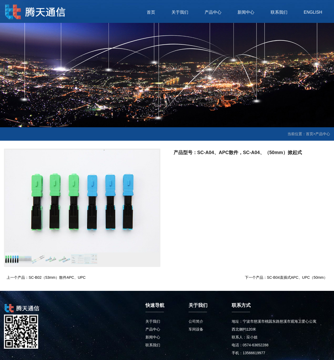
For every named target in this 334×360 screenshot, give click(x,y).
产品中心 (213, 12)
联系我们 (279, 12)
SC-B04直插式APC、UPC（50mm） (297, 277)
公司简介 (196, 321)
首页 (151, 12)
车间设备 (196, 329)
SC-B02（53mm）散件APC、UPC (57, 277)
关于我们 (179, 12)
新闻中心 (245, 12)
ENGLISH (313, 12)
